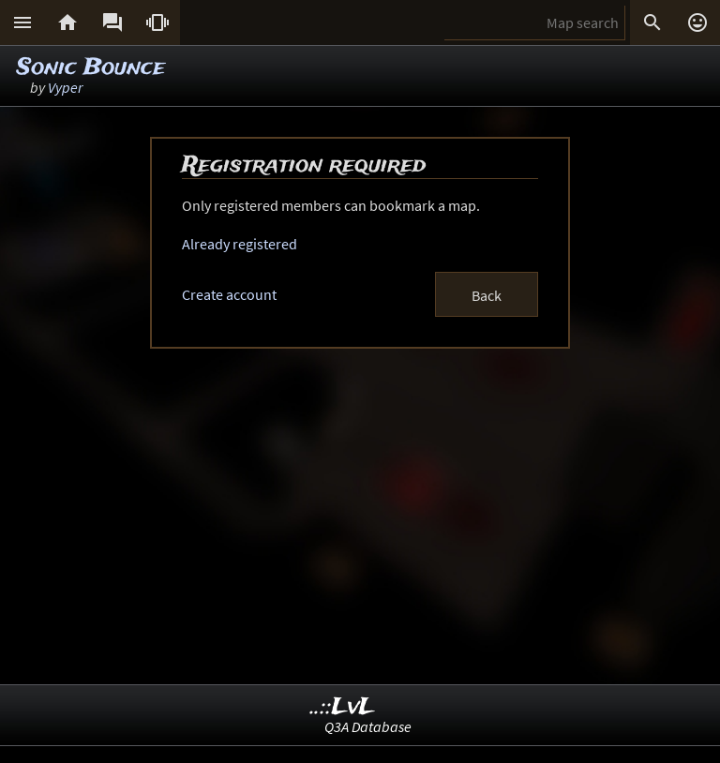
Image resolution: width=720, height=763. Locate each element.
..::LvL (342, 707)
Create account (229, 294)
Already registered (239, 243)
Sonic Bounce (91, 68)
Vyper (65, 87)
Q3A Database (368, 726)
